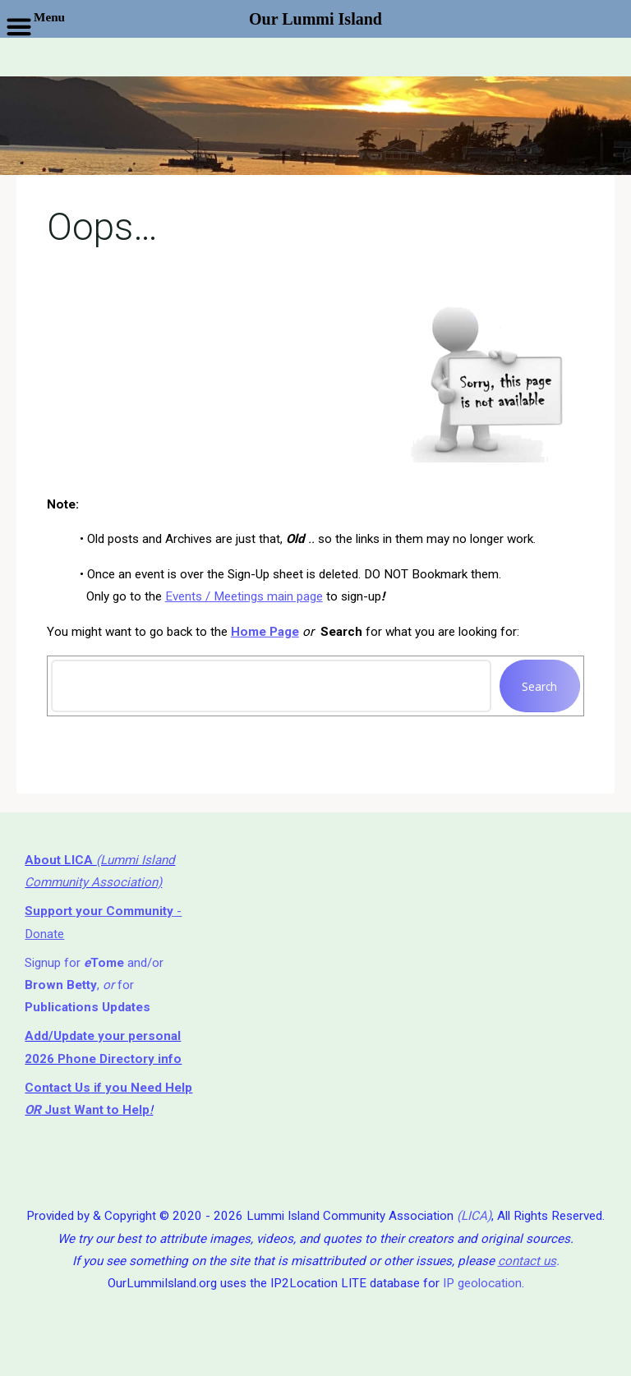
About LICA (60, 860)
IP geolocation (482, 1283)
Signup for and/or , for (94, 985)
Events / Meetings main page (244, 596)
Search (540, 685)
